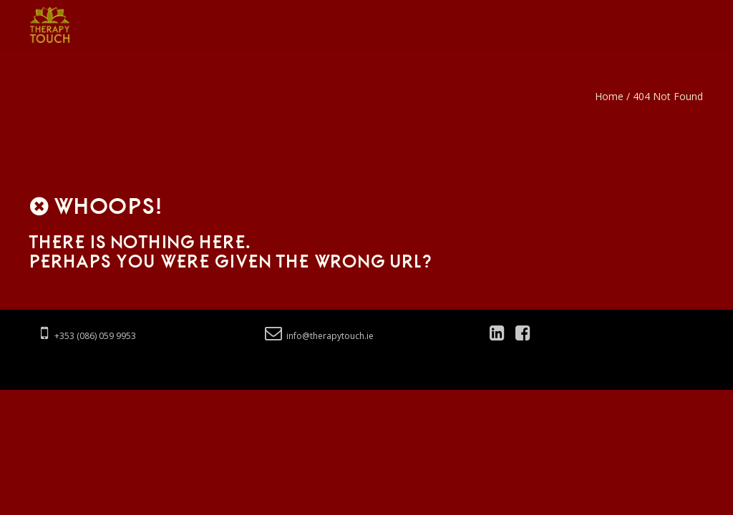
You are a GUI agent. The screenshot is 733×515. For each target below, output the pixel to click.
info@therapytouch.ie (319, 336)
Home (609, 96)
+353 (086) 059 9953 (88, 336)
